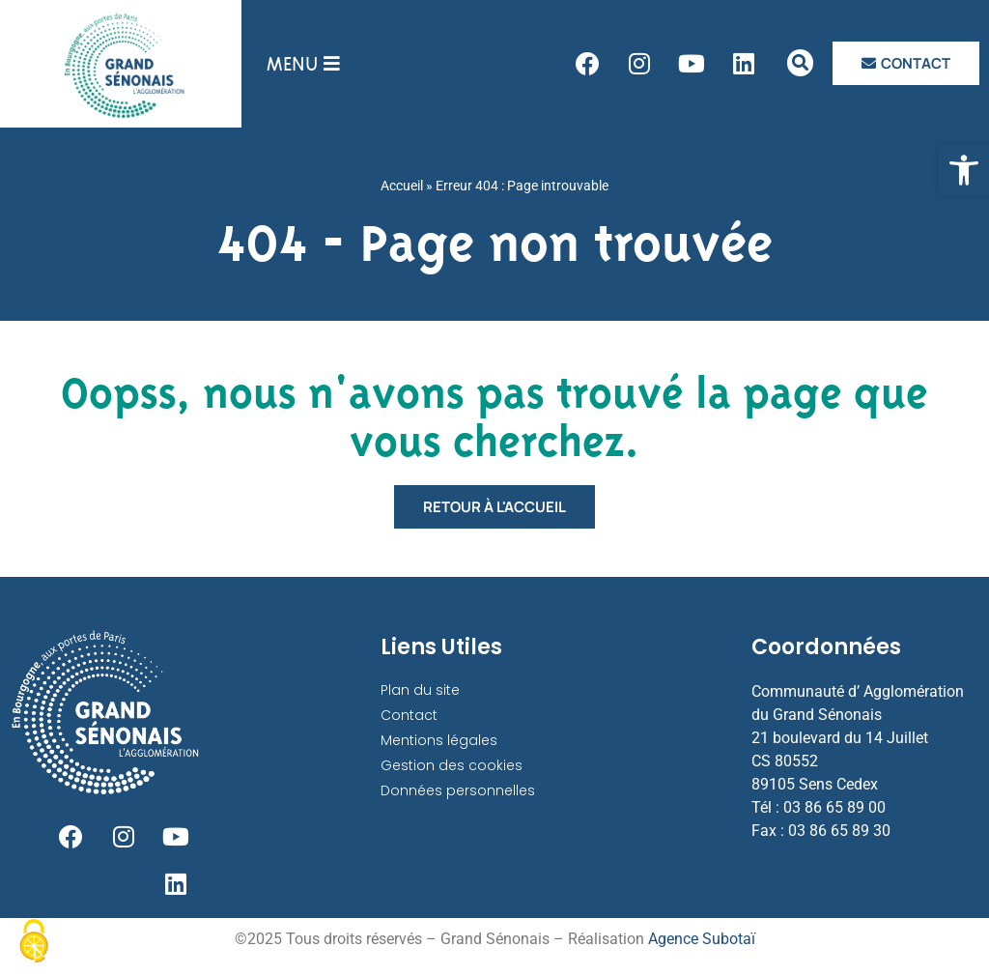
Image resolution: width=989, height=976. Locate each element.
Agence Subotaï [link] (701, 941)
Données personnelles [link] (458, 790)
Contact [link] (409, 715)
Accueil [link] (402, 185)
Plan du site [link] (420, 690)
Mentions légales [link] (439, 740)
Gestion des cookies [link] (452, 765)
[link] (964, 170)
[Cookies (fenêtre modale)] (34, 942)
